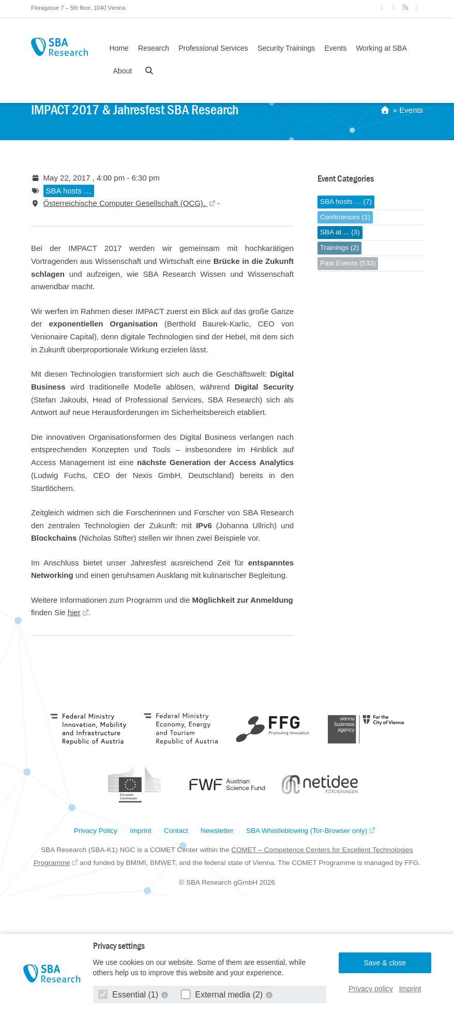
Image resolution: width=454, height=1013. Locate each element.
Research (153, 48)
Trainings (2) (339, 247)
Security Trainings (286, 48)
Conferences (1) (345, 217)
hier (74, 612)
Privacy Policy (95, 831)
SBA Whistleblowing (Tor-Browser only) (306, 831)
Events (335, 48)
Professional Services (213, 48)
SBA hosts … (69, 190)
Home (119, 48)
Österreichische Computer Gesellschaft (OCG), (125, 203)
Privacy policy (371, 989)
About (122, 71)
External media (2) (223, 994)
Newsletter (217, 831)
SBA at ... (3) (340, 232)
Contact (176, 831)
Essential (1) (129, 994)
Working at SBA (381, 48)
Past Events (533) (347, 263)
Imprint (410, 989)
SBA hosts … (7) (346, 201)
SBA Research (59, 47)
